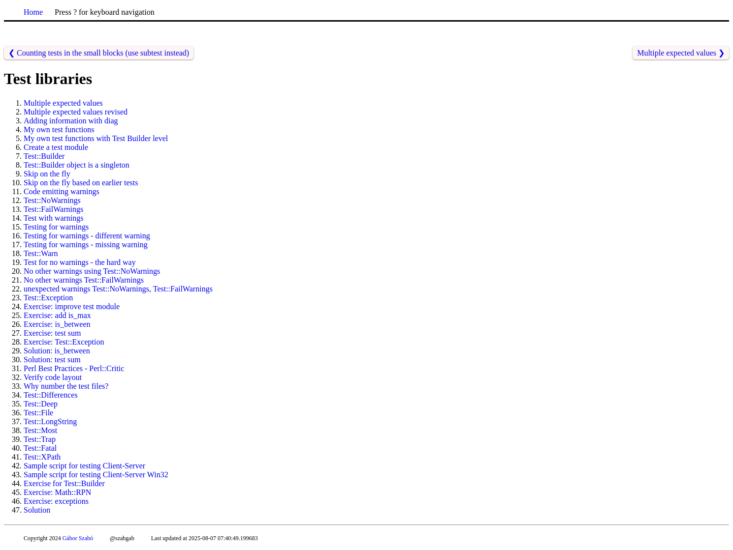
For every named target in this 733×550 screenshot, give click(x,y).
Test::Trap (40, 439)
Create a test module (56, 147)
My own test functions (59, 129)
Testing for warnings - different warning (87, 236)
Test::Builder (44, 156)
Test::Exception (48, 297)
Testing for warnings (56, 227)
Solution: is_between (57, 351)
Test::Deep (41, 404)
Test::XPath (42, 457)
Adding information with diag (71, 120)
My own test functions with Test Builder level (96, 138)
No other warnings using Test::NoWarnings (92, 271)
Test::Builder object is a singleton (76, 165)
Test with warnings (54, 218)
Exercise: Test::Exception (64, 342)
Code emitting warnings (61, 191)
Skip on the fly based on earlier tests (81, 182)
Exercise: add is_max (57, 315)
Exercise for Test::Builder (64, 483)
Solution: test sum (52, 359)
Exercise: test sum (52, 333)
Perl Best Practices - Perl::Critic (74, 368)
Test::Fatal (40, 448)
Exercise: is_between (57, 324)
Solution (37, 510)
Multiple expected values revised (75, 112)
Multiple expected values (63, 103)
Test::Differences (51, 395)
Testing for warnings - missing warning (86, 244)
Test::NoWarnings (52, 200)
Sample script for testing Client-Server (84, 466)
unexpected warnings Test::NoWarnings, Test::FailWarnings (118, 289)
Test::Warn (41, 253)
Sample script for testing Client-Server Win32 (96, 474)
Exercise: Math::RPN (57, 492)
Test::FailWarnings (53, 209)
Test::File (38, 412)
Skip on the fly (47, 174)
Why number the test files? (66, 386)
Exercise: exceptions (56, 501)
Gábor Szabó (78, 538)
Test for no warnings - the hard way (80, 262)
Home (33, 12)
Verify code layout (53, 377)
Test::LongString (50, 421)
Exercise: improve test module (72, 306)
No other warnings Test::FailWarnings (84, 280)
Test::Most (40, 430)
